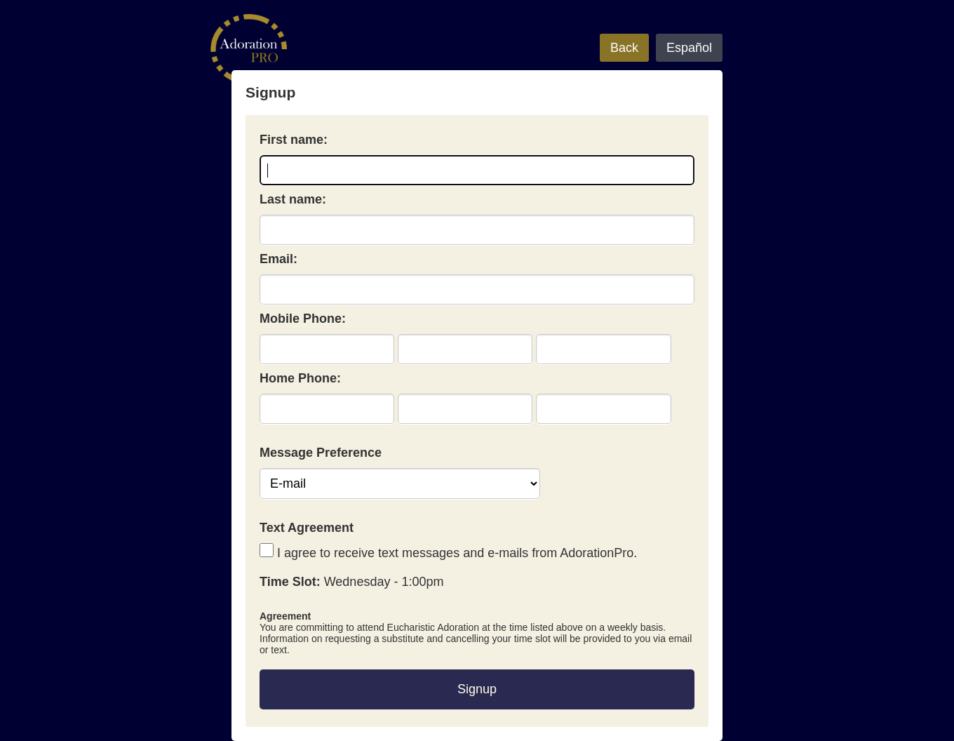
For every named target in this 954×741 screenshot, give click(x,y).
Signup (477, 689)
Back (624, 48)
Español (689, 48)
